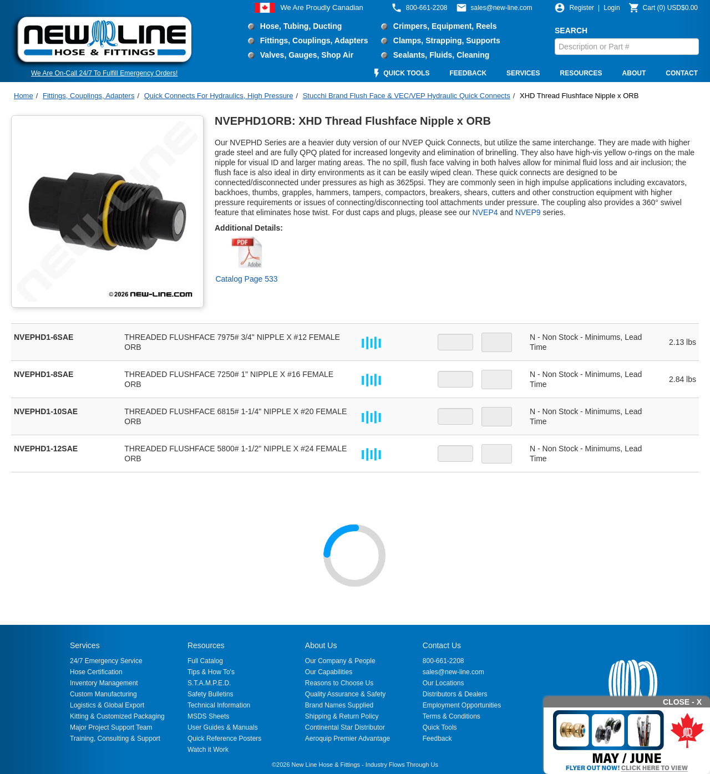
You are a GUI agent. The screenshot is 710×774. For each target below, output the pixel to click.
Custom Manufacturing (103, 694)
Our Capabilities (328, 672)
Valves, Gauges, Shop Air (306, 54)
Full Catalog (205, 661)
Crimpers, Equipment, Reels (445, 26)
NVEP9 (528, 212)
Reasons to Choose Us (339, 683)
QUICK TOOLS (406, 73)
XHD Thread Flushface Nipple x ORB (579, 95)
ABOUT (634, 73)
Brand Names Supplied (339, 705)
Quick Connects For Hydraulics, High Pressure (218, 95)
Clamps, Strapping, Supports (446, 40)
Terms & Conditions (451, 716)
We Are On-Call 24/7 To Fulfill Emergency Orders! (104, 73)
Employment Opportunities (462, 705)
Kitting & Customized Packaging (117, 716)
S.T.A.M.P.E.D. (209, 683)
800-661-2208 (443, 661)
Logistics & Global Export (107, 705)
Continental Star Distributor (345, 727)
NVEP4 (485, 212)
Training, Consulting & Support (115, 738)
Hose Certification (96, 672)
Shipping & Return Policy (342, 716)
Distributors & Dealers (455, 694)
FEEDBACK (467, 73)
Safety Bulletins (210, 694)
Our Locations (443, 683)
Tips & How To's (211, 672)
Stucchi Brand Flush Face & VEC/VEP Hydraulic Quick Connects (406, 95)
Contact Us (442, 645)
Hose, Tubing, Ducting (301, 26)
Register (581, 8)
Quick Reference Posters (224, 738)
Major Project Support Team (111, 727)
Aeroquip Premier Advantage (347, 738)
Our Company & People (340, 661)
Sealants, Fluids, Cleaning (441, 54)
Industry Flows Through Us (402, 764)
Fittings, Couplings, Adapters (314, 40)
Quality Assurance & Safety (345, 694)
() (670, 8)
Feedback (437, 738)
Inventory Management (104, 683)
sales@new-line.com (453, 672)
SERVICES (523, 73)
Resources (206, 645)
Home (23, 95)
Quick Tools (440, 727)
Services (85, 645)
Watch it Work (208, 749)
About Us (321, 645)
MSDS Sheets (208, 716)
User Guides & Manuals (222, 727)
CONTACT (682, 73)
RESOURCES (581, 73)
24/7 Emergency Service (106, 661)
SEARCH (571, 30)
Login (612, 8)
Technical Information (218, 705)
